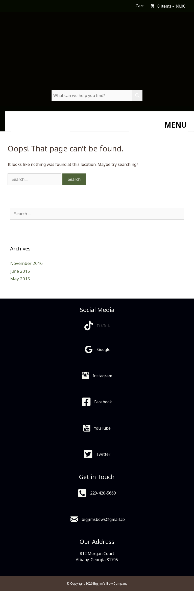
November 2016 (26, 263)
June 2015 (20, 271)
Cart (140, 6)
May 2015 (20, 279)
